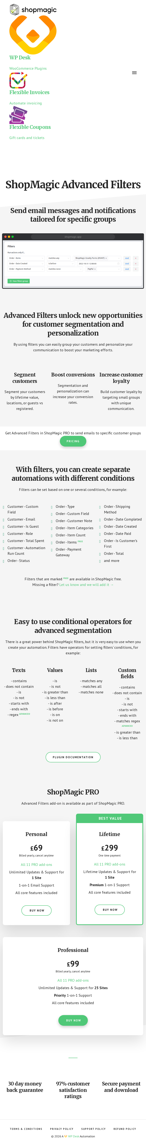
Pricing (73, 441)
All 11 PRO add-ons (36, 864)
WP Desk (73, 1136)
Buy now (36, 910)
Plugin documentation (73, 757)
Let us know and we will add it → (86, 584)
